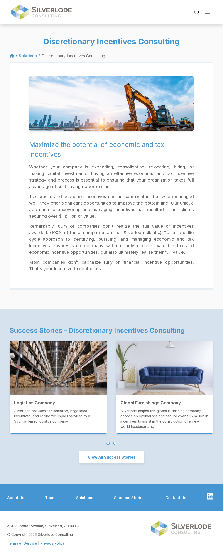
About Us (15, 497)
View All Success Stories (111, 457)
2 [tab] (114, 443)
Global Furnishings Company (150, 402)
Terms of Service (22, 543)
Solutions (28, 55)
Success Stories (129, 497)
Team (50, 497)
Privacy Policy (52, 543)
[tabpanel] (58, 382)
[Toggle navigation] (196, 12)
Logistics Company (34, 402)
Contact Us (175, 497)
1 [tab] (108, 443)
